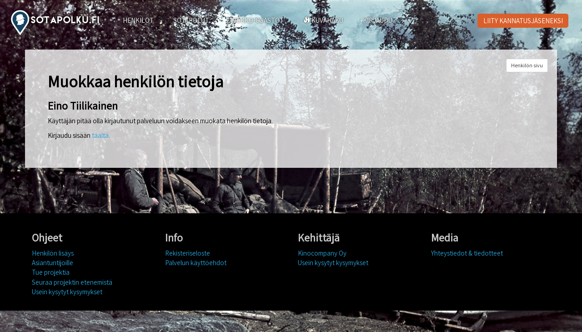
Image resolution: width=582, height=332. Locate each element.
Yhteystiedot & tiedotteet (467, 253)
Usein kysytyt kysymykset (67, 291)
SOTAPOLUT (191, 20)
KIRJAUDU (377, 20)
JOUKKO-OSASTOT (256, 20)
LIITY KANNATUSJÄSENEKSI (523, 20)
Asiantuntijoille (52, 262)
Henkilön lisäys (53, 253)
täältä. (101, 135)
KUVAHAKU (323, 20)
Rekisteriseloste (187, 253)
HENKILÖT (138, 20)
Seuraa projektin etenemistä (72, 282)
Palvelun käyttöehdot (195, 262)
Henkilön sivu (527, 65)
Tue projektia (51, 272)
